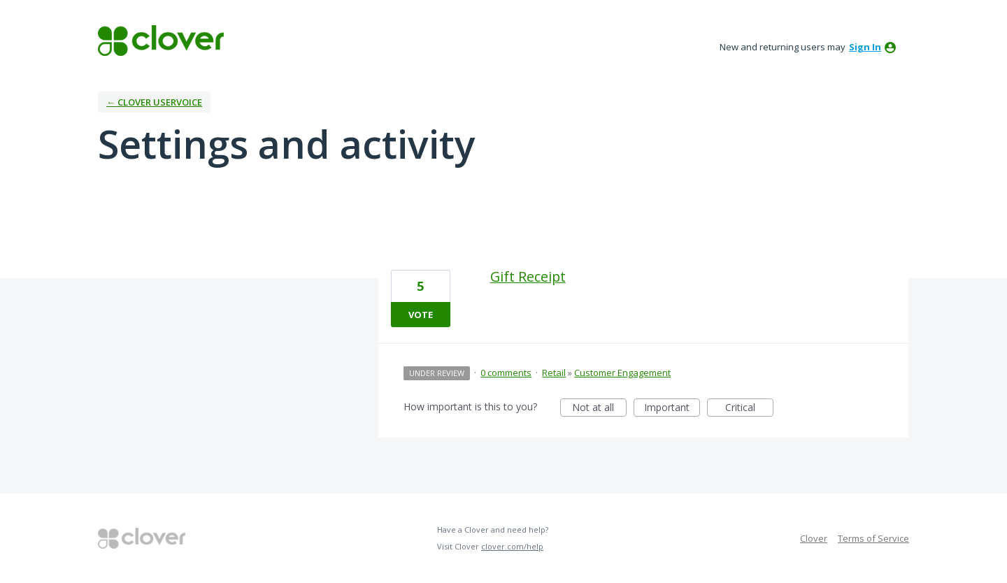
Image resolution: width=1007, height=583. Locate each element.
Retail (554, 372)
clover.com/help (512, 546)
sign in (865, 47)
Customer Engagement (622, 372)
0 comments (505, 372)
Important (672, 409)
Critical (749, 409)
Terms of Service (873, 538)
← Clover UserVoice (154, 102)
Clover (813, 538)
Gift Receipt (528, 276)
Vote (420, 314)
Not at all (599, 409)
